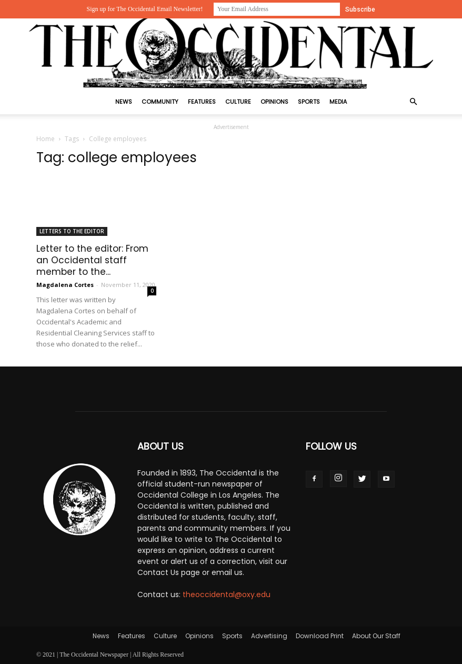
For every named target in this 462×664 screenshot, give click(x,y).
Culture (238, 101)
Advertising (269, 635)
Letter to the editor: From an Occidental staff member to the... (92, 260)
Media (338, 101)
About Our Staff (376, 635)
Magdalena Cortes (65, 285)
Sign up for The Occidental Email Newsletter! (144, 9)
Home (45, 138)
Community (160, 101)
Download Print (320, 635)
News (123, 101)
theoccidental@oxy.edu (226, 594)
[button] (413, 102)
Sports (309, 101)
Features (202, 101)
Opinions (274, 101)
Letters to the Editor (71, 231)
